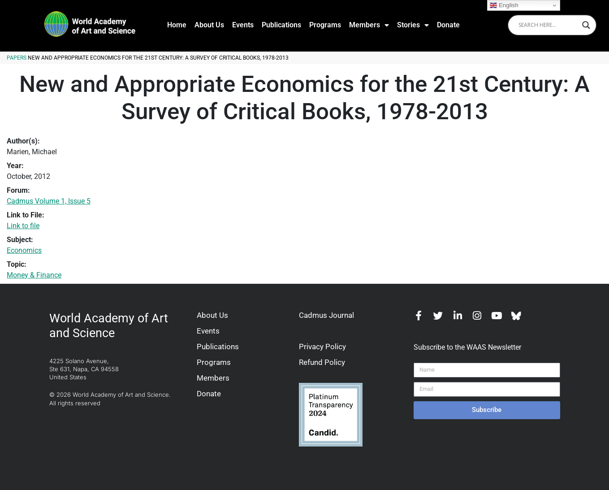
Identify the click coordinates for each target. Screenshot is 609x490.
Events (243, 25)
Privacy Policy (322, 346)
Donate (448, 25)
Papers (16, 58)
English (504, 5)
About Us (209, 25)
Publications (281, 25)
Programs (325, 25)
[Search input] (548, 25)
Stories (413, 25)
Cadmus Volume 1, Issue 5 (49, 201)
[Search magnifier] (586, 25)
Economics (24, 250)
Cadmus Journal (326, 315)
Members (369, 25)
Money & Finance (34, 275)
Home (176, 25)
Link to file (23, 225)
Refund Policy (322, 362)
